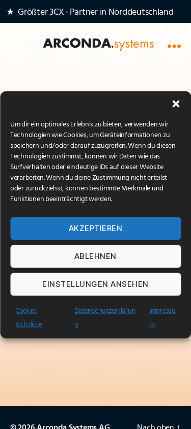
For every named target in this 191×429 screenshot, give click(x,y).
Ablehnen (95, 256)
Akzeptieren (96, 228)
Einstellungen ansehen (95, 284)
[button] (176, 103)
